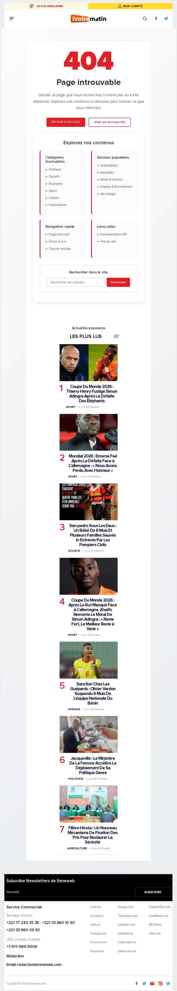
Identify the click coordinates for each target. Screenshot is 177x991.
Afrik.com (155, 934)
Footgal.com (98, 934)
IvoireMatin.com (158, 916)
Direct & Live (57, 241)
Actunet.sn (97, 951)
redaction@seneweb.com (39, 965)
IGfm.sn (95, 925)
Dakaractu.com (127, 951)
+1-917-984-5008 (21, 947)
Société (54, 177)
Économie (55, 184)
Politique (55, 169)
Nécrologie (107, 194)
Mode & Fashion (111, 180)
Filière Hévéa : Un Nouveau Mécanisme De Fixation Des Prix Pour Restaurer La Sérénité (92, 835)
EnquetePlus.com (160, 907)
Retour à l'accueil (65, 122)
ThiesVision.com (128, 916)
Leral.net (96, 907)
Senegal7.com (126, 925)
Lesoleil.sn (97, 916)
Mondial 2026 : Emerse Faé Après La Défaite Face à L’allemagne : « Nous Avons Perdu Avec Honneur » (92, 463)
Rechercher (118, 282)
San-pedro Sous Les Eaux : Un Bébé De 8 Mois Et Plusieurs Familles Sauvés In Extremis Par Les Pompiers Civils (92, 535)
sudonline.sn (125, 934)
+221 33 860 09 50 (23, 930)
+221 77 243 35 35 (22, 923)
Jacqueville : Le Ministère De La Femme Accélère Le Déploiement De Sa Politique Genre (92, 765)
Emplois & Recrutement (116, 187)
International (57, 205)
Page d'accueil (59, 234)
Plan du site (108, 241)
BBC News (155, 925)
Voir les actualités (109, 122)
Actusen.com (99, 943)
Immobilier (107, 173)
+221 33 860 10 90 (58, 923)
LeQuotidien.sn (127, 943)
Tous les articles (60, 249)
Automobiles (108, 165)
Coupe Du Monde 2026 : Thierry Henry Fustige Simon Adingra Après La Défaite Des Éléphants (91, 393)
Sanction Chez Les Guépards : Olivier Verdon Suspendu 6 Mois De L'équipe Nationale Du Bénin (92, 694)
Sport (53, 191)
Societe (74, 550)
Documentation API (113, 234)
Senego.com (125, 907)
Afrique (74, 709)
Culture (54, 198)
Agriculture (77, 848)
